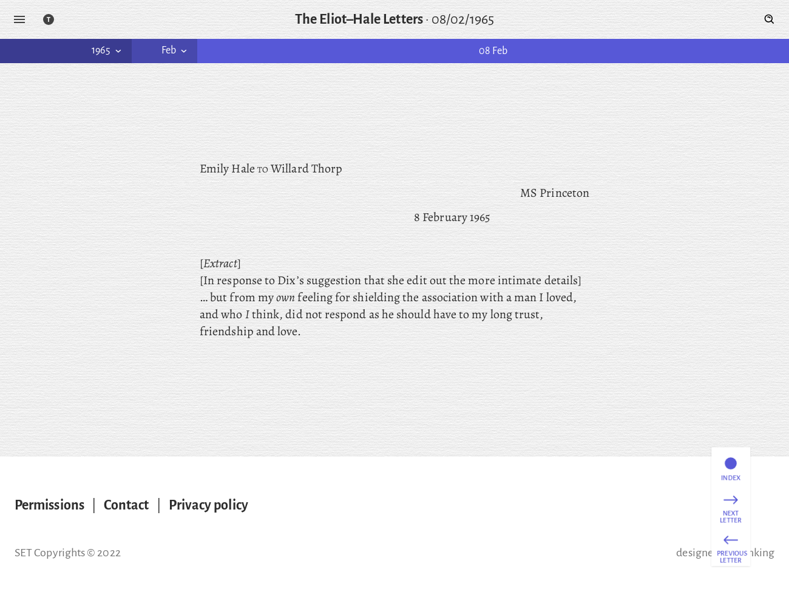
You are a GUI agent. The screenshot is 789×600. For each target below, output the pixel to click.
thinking (754, 553)
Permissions (49, 505)
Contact (126, 505)
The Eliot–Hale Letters (359, 19)
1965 (107, 50)
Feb (175, 50)
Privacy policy (208, 505)
